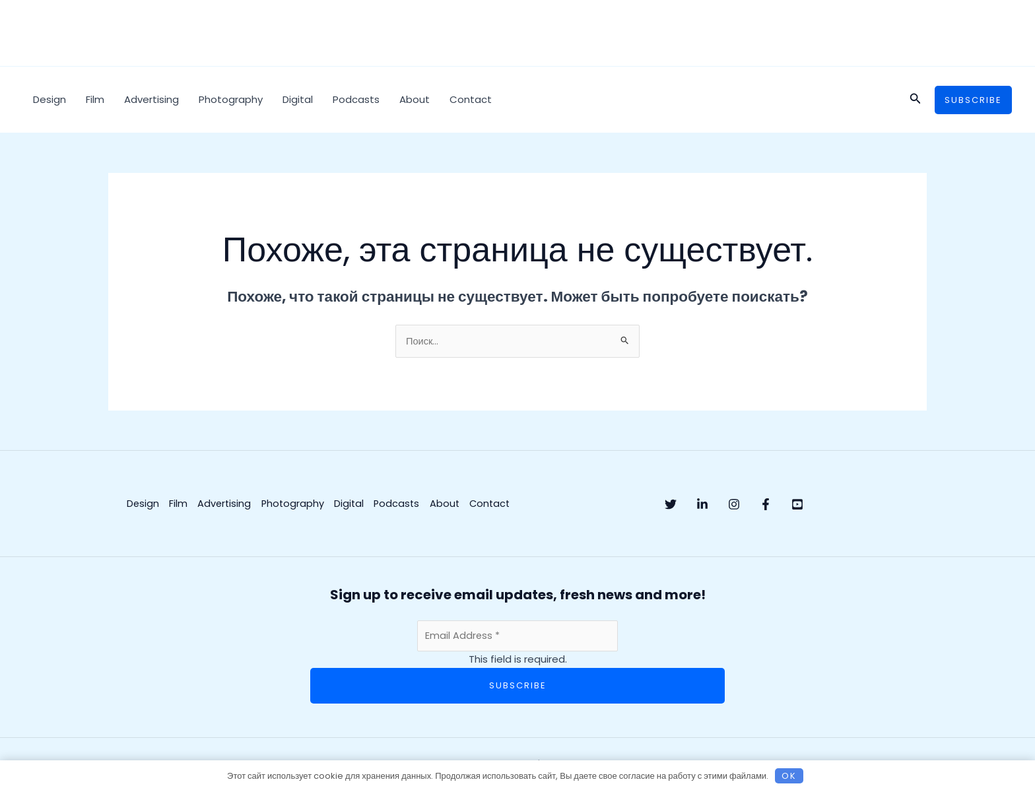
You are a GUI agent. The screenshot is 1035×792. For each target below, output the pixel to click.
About (414, 99)
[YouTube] (850, 505)
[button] (915, 99)
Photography (231, 99)
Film (95, 99)
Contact (471, 99)
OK (789, 775)
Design (49, 99)
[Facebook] (805, 505)
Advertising (151, 99)
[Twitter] (671, 505)
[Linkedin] (715, 505)
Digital (298, 99)
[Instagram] (760, 505)
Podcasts (356, 99)
